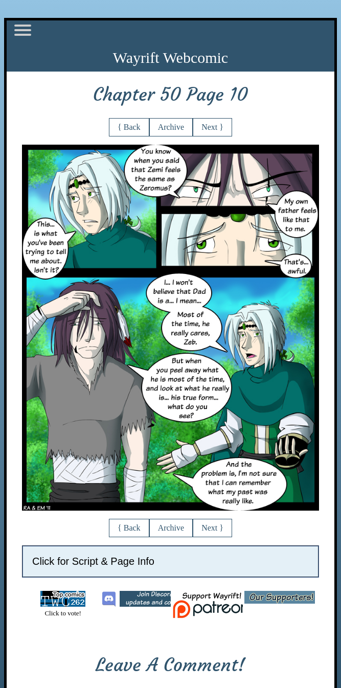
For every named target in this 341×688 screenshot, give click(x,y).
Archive (171, 127)
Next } (212, 127)
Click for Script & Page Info (93, 561)
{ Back (129, 127)
